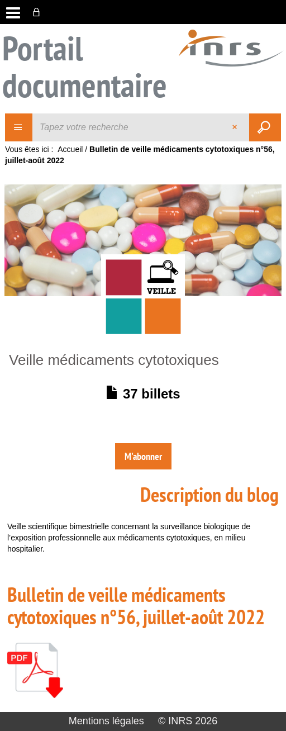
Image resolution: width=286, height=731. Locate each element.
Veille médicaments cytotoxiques (114, 360)
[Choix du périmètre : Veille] (19, 127)
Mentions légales (106, 721)
